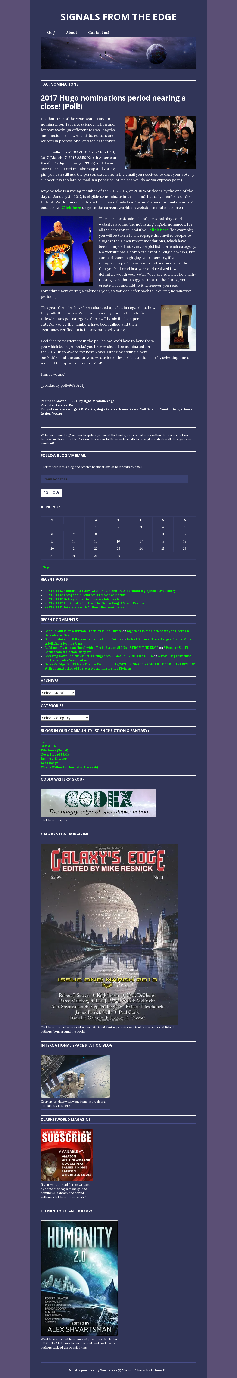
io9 (43, 742)
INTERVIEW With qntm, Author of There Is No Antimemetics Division (119, 666)
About (71, 32)
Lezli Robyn (49, 763)
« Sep (45, 567)
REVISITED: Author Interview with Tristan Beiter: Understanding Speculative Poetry (110, 591)
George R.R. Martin (80, 409)
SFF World (49, 746)
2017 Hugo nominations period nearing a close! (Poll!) (113, 102)
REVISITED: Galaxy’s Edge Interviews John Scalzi (82, 599)
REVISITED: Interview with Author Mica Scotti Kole (84, 607)
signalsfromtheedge (99, 401)
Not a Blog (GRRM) (55, 755)
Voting (57, 414)
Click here (71, 207)
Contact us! (98, 32)
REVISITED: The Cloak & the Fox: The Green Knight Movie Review (94, 603)
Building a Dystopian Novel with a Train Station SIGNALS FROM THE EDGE (101, 648)
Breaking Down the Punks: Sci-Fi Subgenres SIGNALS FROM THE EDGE (98, 656)
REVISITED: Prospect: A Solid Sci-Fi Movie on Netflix (85, 595)
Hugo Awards (107, 409)
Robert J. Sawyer (54, 759)
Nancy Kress (128, 409)
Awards (61, 405)
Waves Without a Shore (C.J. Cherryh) (69, 767)
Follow (51, 492)
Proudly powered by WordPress (92, 1370)
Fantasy (59, 409)
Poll (72, 405)
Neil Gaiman (149, 409)
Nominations (169, 409)
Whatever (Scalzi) (54, 750)
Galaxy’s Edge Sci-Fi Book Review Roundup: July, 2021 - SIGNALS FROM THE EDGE (107, 664)
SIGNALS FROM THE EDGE (119, 16)
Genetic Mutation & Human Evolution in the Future (83, 631)
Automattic (159, 1370)
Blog (50, 32)
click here (159, 229)
